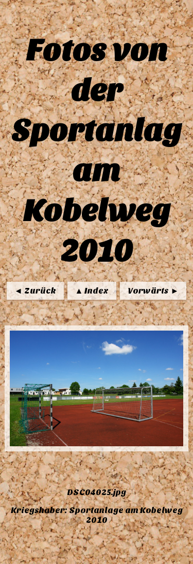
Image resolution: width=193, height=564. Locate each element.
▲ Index (92, 291)
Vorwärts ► (153, 291)
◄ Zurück (35, 291)
